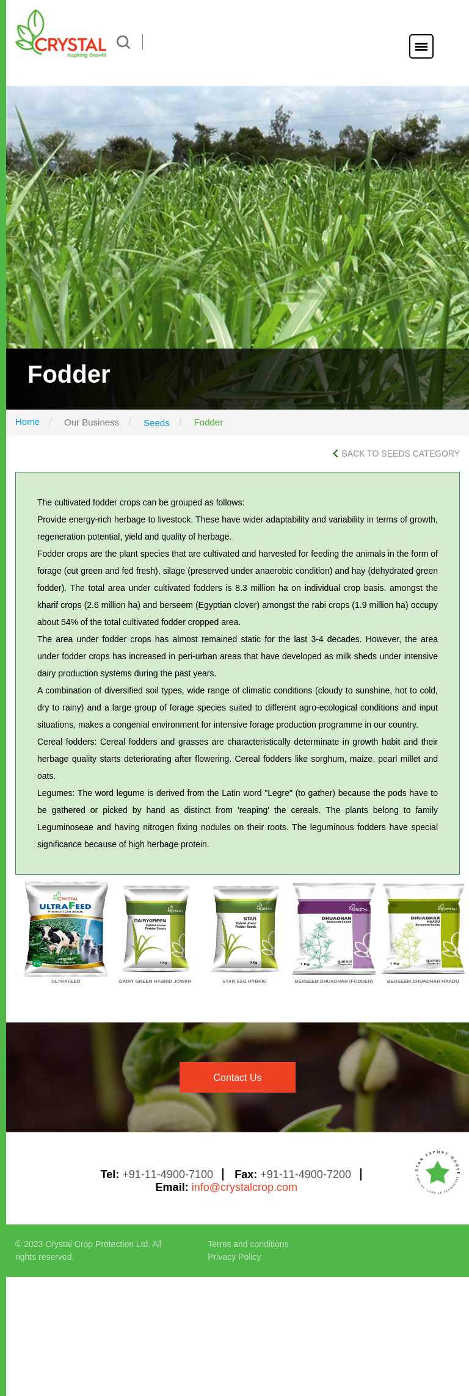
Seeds (157, 423)
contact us (237, 1077)
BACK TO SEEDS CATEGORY (396, 453)
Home (27, 421)
